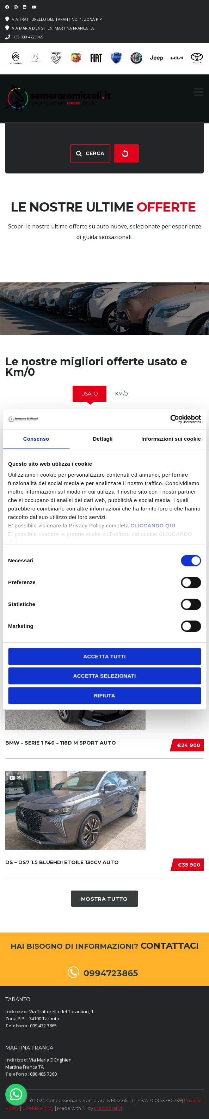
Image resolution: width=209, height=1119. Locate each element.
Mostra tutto (104, 899)
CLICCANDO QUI (152, 525)
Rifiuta (104, 695)
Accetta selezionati (104, 676)
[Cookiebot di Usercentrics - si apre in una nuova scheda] (170, 419)
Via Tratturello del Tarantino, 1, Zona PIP (57, 19)
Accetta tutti (104, 656)
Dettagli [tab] (103, 439)
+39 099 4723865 (28, 36)
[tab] (89, 394)
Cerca (90, 153)
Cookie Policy (38, 1108)
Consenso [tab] (36, 439)
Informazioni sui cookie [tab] (171, 439)
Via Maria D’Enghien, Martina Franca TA (53, 28)
